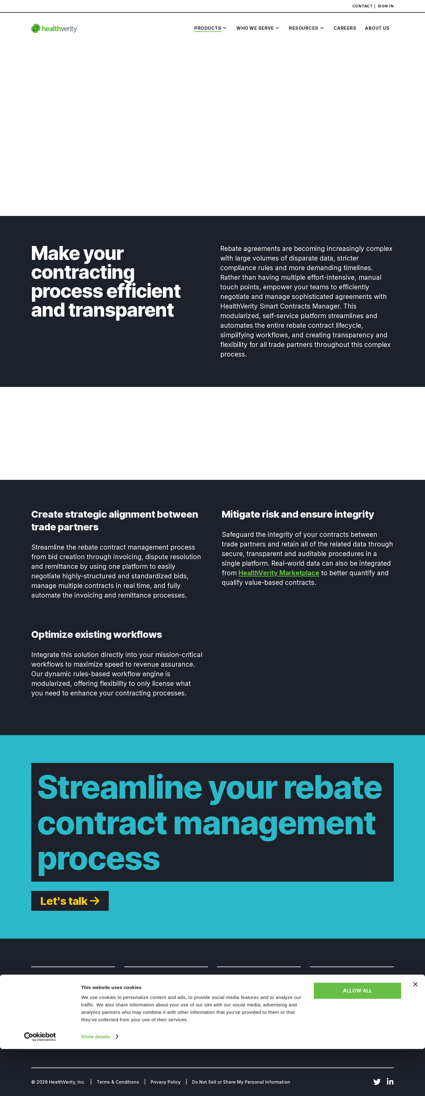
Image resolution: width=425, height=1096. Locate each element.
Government (45, 1002)
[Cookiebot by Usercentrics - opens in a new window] (40, 1084)
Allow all (357, 1038)
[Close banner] (415, 1031)
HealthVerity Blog (236, 991)
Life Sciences (46, 991)
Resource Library (236, 1013)
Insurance (42, 1013)
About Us (320, 991)
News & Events (233, 1002)
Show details (95, 1083)
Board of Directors (330, 1013)
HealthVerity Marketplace (279, 573)
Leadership (322, 1002)
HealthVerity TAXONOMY (152, 1002)
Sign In (386, 6)
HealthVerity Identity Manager (158, 1013)
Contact (362, 6)
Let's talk (64, 900)
